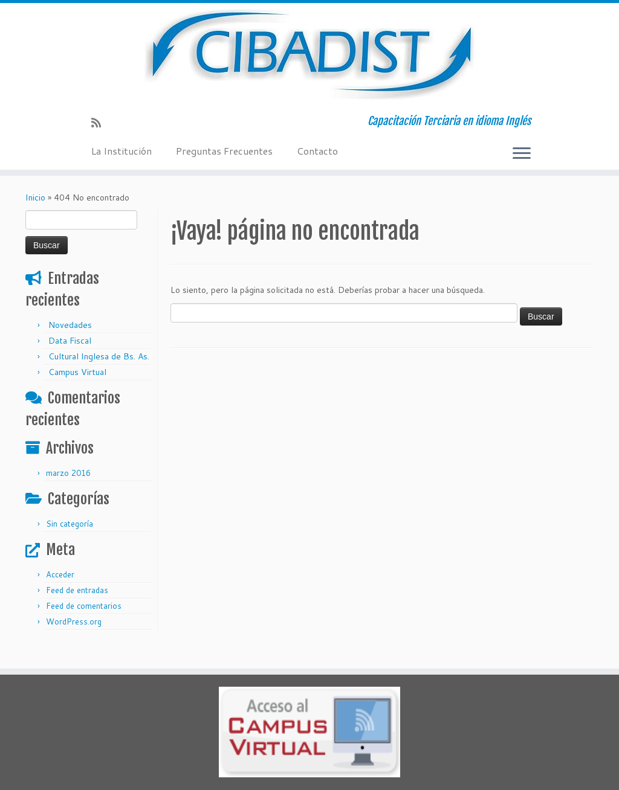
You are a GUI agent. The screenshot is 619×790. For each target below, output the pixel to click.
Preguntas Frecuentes (224, 151)
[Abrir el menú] (522, 154)
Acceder (60, 574)
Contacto (317, 151)
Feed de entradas (77, 590)
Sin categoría (69, 523)
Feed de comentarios (84, 605)
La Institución (121, 151)
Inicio (35, 197)
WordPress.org (74, 621)
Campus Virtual (77, 372)
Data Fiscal (69, 341)
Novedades (70, 325)
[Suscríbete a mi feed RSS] (100, 122)
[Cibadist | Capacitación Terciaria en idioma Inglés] (309, 54)
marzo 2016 (68, 472)
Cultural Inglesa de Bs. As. (98, 356)
